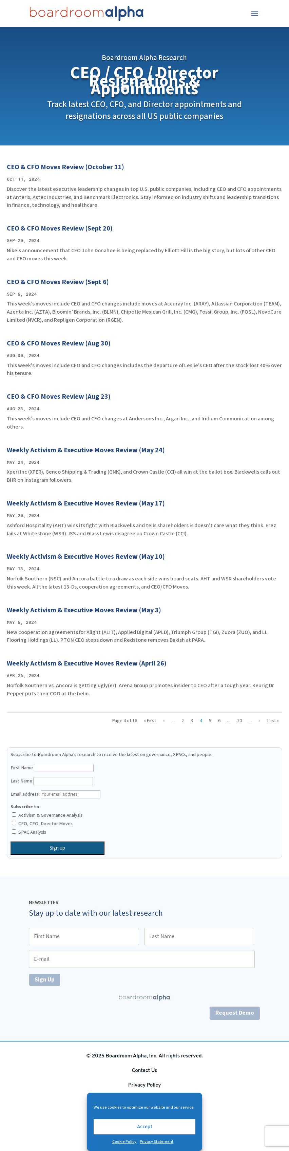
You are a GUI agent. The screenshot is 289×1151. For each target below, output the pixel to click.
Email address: (55, 794)
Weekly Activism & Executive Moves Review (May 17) (86, 503)
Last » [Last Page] (273, 721)
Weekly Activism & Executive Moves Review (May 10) (86, 556)
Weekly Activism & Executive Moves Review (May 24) (86, 450)
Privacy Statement (156, 1141)
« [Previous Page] (164, 721)
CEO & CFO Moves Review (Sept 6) (58, 282)
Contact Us (144, 1070)
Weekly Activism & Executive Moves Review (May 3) (84, 610)
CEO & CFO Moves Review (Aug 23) (59, 396)
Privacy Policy (144, 1085)
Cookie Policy (124, 1141)
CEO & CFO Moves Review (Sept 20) (60, 228)
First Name (22, 768)
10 (239, 721)
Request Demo (234, 1013)
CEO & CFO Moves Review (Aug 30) (59, 343)
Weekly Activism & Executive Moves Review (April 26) (87, 663)
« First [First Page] (150, 721)
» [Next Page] (259, 721)
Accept (144, 1127)
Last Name (21, 781)
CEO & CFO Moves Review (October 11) (65, 167)
